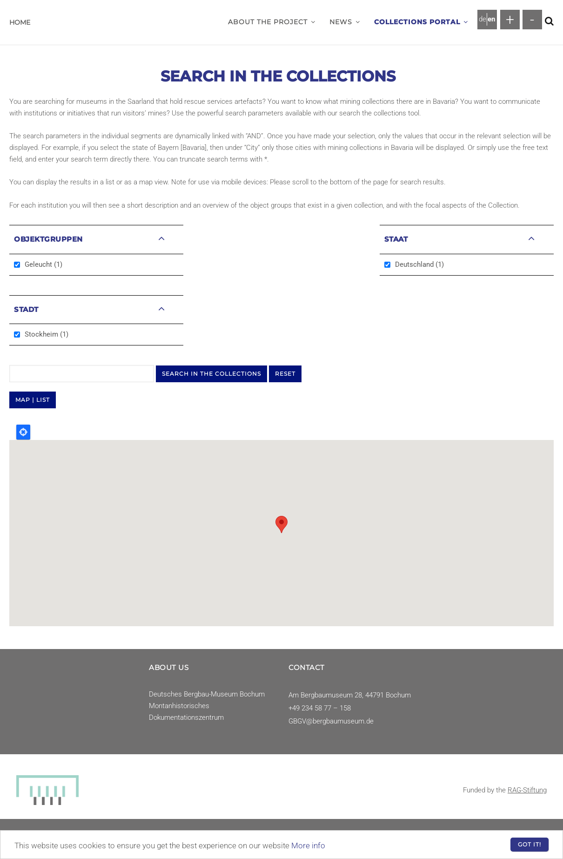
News (344, 22)
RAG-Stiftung (527, 790)
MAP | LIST (32, 399)
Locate (23, 432)
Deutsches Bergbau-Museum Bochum (207, 694)
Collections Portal (421, 22)
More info (308, 845)
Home (19, 22)
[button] (313, 22)
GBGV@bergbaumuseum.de (331, 721)
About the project (271, 22)
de (482, 19)
